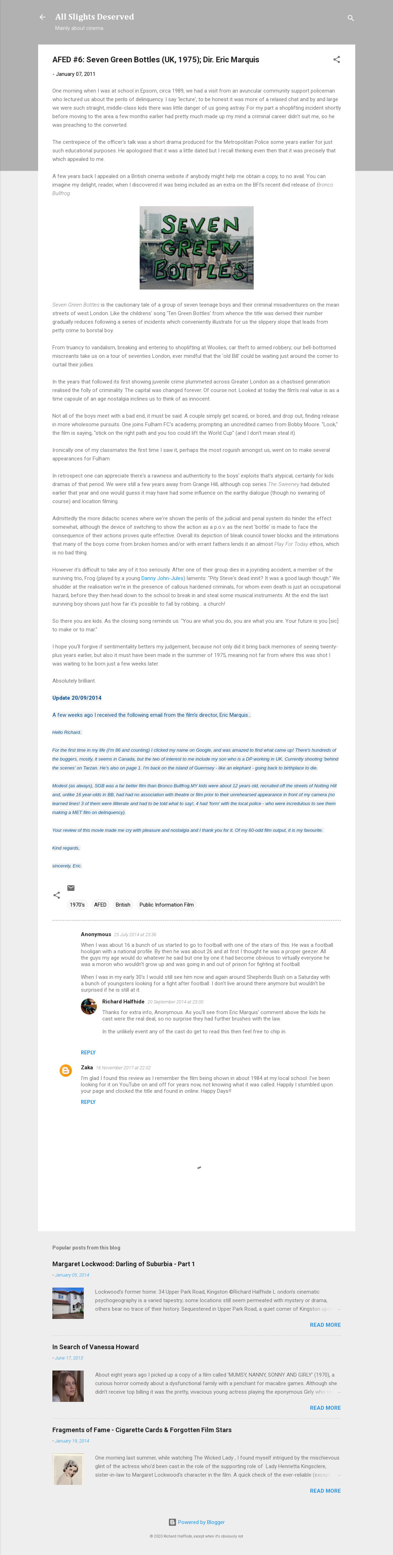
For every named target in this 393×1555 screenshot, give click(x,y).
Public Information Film (167, 905)
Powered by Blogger (196, 1522)
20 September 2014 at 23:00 (175, 1002)
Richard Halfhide (123, 1001)
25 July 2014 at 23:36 (135, 934)
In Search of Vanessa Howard (95, 1347)
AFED (100, 905)
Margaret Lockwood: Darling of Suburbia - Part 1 (123, 1264)
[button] (336, 60)
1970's (77, 905)
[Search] (351, 19)
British (123, 905)
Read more (325, 1325)
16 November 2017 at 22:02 (123, 1067)
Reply (88, 1052)
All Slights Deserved (94, 17)
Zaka (87, 1067)
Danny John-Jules (162, 578)
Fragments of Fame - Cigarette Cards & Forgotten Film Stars (142, 1430)
